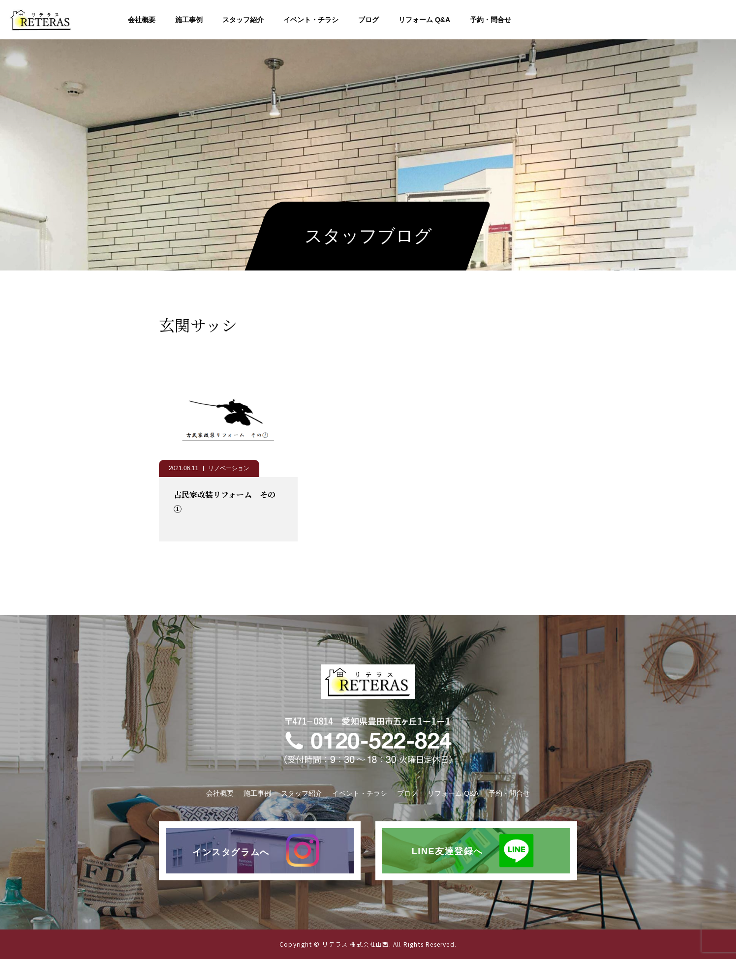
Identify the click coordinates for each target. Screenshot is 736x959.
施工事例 (189, 20)
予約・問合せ (490, 20)
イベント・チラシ (310, 20)
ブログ (368, 20)
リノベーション (228, 468)
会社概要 (141, 20)
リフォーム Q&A (424, 20)
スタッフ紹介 (243, 20)
